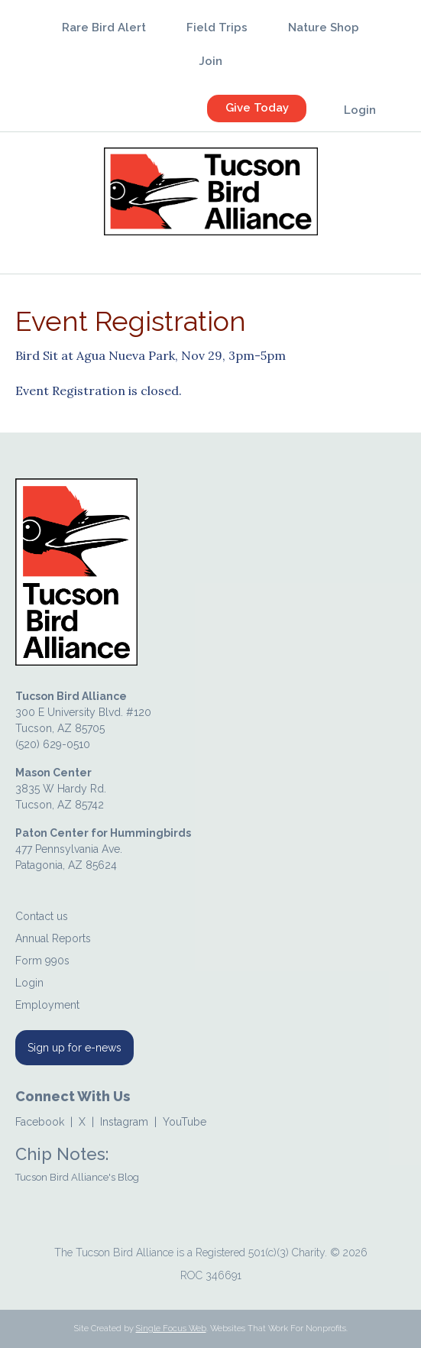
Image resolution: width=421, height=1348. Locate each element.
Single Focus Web (171, 1328)
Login (29, 983)
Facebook (39, 1122)
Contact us (41, 916)
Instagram (124, 1122)
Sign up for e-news (74, 1048)
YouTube (184, 1122)
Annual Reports (53, 938)
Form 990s (42, 960)
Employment (47, 1005)
